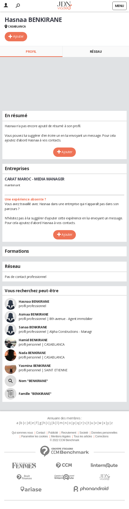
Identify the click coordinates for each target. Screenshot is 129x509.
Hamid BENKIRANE (33, 340)
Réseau (96, 51)
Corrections (101, 436)
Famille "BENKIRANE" (35, 393)
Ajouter (18, 36)
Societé (83, 432)
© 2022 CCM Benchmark (64, 440)
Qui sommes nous (22, 432)
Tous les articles (83, 436)
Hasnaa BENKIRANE (34, 301)
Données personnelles (104, 432)
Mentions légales (60, 436)
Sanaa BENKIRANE (33, 327)
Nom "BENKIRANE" (33, 381)
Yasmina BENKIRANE (35, 365)
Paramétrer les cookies (34, 436)
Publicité (53, 432)
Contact (40, 432)
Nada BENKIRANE (32, 353)
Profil (31, 51)
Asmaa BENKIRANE (33, 314)
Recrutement (68, 432)
